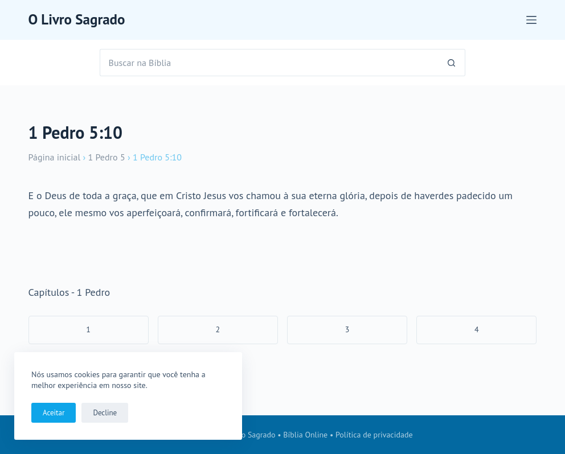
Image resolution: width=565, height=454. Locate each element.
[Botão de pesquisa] (451, 62)
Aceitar (53, 413)
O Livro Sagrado (76, 19)
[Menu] (531, 20)
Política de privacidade (374, 435)
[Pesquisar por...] (269, 62)
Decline (105, 413)
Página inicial (54, 157)
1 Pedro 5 (106, 157)
